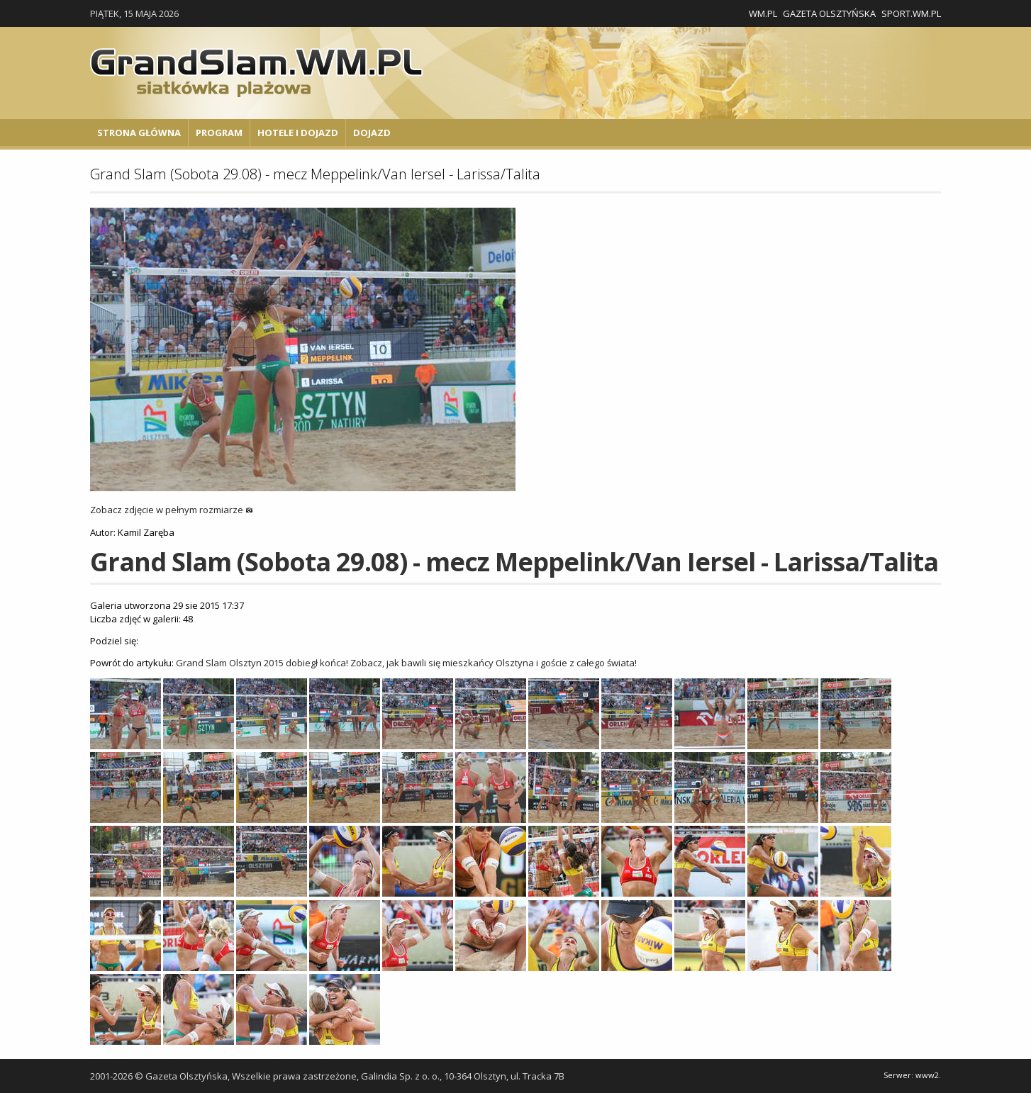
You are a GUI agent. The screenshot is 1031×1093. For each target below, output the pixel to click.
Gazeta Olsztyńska (829, 13)
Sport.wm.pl (911, 13)
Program (219, 132)
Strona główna (139, 132)
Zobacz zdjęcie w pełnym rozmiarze (171, 509)
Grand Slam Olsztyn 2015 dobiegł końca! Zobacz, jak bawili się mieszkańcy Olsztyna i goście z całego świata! (406, 662)
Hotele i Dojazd (297, 132)
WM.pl (763, 13)
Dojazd (372, 132)
